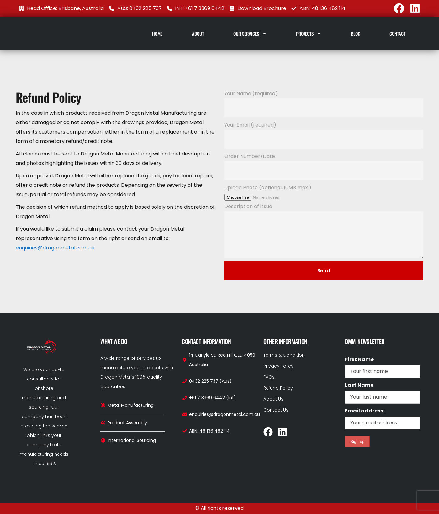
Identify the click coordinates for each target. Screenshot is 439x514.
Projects (308, 33)
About (198, 33)
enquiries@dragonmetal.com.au (55, 247)
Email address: (382, 418)
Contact (397, 33)
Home (157, 33)
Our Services (250, 33)
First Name (359, 359)
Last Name (359, 385)
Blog (355, 33)
